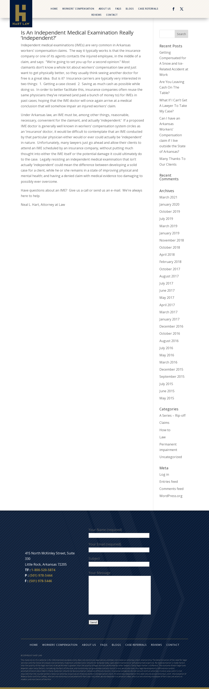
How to (164, 430)
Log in (164, 474)
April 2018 (167, 254)
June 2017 (167, 290)
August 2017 (169, 276)
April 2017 (167, 305)
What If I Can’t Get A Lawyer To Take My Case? (173, 105)
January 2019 (169, 233)
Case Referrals (148, 8)
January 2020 (169, 204)
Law (162, 437)
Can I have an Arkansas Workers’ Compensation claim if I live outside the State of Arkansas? (172, 135)
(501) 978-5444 (40, 575)
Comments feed (171, 488)
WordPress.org (170, 496)
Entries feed (168, 481)
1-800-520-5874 (43, 570)
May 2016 (166, 355)
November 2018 (171, 240)
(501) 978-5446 (40, 581)
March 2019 (168, 226)
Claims (164, 422)
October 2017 (169, 269)
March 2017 (168, 312)
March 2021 (168, 197)
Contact (112, 14)
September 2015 (172, 376)
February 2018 (170, 261)
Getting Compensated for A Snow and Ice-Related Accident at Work (173, 63)
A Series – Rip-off (172, 415)
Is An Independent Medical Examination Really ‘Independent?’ (77, 35)
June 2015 (167, 391)
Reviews (96, 14)
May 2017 (166, 297)
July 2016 (166, 348)
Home (54, 8)
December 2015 (171, 369)
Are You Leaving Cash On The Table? (171, 87)
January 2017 (169, 319)
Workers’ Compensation (78, 8)
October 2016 (169, 333)
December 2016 (171, 326)
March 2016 (168, 362)
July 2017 (166, 283)
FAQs (118, 8)
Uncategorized (170, 457)
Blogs (130, 8)
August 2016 (169, 341)
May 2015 (166, 398)
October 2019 (169, 211)
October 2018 (169, 247)
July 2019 (166, 218)
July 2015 (166, 384)
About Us (105, 8)
